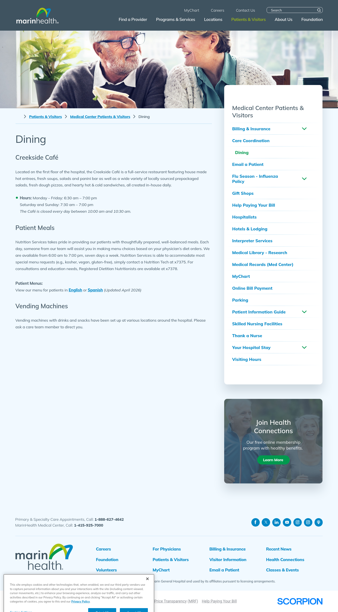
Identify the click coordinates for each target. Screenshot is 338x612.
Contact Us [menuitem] (245, 10)
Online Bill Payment (252, 288)
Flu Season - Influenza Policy (255, 178)
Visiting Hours (246, 359)
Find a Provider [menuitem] (133, 19)
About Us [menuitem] (283, 19)
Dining (242, 152)
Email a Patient (247, 164)
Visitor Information (227, 559)
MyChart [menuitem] (191, 10)
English (75, 290)
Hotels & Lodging (249, 228)
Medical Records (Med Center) (262, 264)
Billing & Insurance (251, 128)
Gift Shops (243, 193)
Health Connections (285, 559)
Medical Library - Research (259, 252)
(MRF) (193, 601)
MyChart (241, 276)
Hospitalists (244, 217)
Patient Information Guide (259, 312)
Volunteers (106, 570)
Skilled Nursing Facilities (257, 323)
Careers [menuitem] (217, 10)
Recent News (278, 549)
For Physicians (167, 549)
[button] (304, 129)
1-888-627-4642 (109, 519)
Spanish (95, 290)
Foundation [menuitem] (312, 19)
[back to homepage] (18, 116)
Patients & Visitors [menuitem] (248, 19)
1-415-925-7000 (88, 525)
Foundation (107, 559)
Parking (240, 300)
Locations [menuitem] (213, 19)
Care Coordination (251, 140)
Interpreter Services (252, 240)
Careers (103, 549)
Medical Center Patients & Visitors (100, 117)
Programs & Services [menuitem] (175, 19)
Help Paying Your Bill (253, 205)
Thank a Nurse (247, 335)
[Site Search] (319, 10)
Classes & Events (282, 570)
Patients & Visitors (45, 117)
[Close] (147, 598)
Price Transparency (170, 601)
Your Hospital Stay (251, 347)
